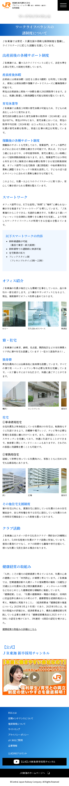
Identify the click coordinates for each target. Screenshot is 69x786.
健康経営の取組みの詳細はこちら (19, 629)
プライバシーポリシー (18, 734)
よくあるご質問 (15, 740)
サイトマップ (14, 729)
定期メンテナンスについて (20, 718)
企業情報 (12, 745)
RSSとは (12, 712)
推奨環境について (17, 723)
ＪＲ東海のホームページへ (35, 773)
